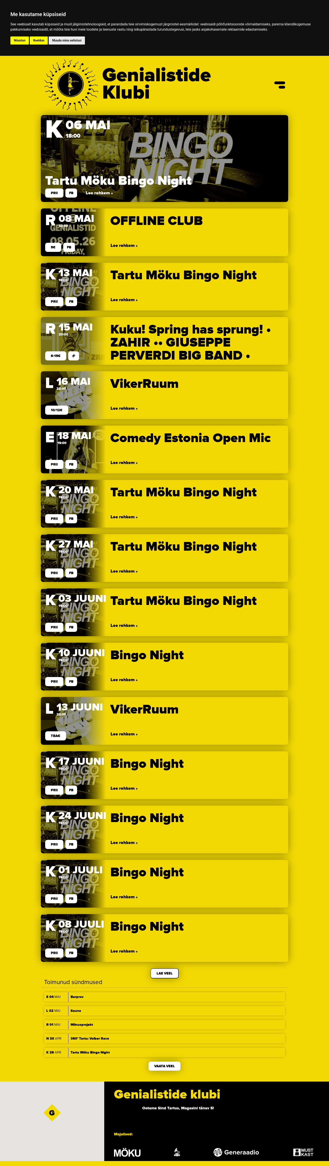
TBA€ (55, 736)
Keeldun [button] (38, 40)
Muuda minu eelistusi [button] (66, 40)
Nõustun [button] (19, 40)
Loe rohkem (98, 193)
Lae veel (165, 973)
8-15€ (56, 356)
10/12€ (57, 410)
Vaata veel (164, 1066)
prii (54, 193)
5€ (53, 247)
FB (71, 193)
